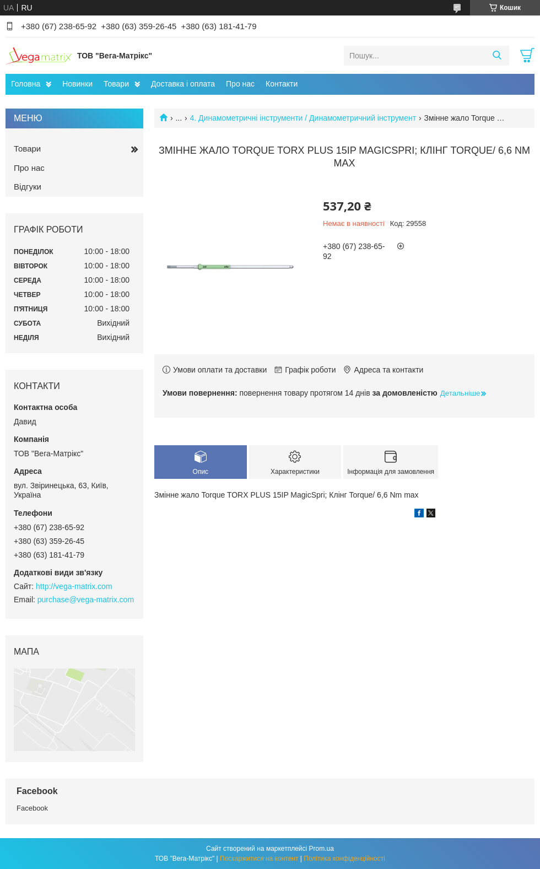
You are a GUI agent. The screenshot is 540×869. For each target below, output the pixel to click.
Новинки (77, 83)
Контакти (282, 83)
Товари (116, 83)
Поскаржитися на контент (259, 858)
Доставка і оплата (183, 83)
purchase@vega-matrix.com (85, 599)
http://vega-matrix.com (74, 586)
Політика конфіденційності (344, 858)
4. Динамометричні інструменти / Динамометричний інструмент (303, 118)
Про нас (240, 83)
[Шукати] (496, 56)
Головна (25, 83)
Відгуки (27, 186)
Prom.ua (321, 848)
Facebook (32, 808)
